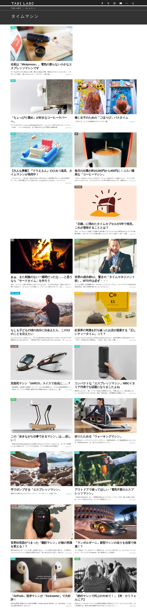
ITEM (13, 28)
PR (76, 134)
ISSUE (77, 241)
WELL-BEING (15, 294)
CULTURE (78, 188)
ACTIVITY (78, 81)
